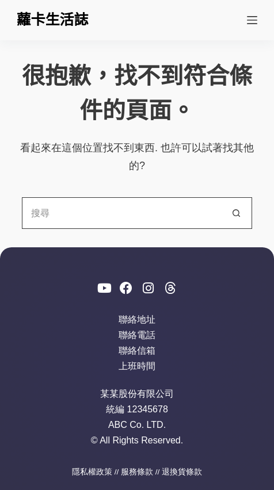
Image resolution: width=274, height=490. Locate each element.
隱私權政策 (92, 472)
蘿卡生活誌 (53, 20)
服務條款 (137, 472)
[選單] (252, 20)
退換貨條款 (182, 472)
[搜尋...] (121, 213)
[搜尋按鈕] (236, 213)
